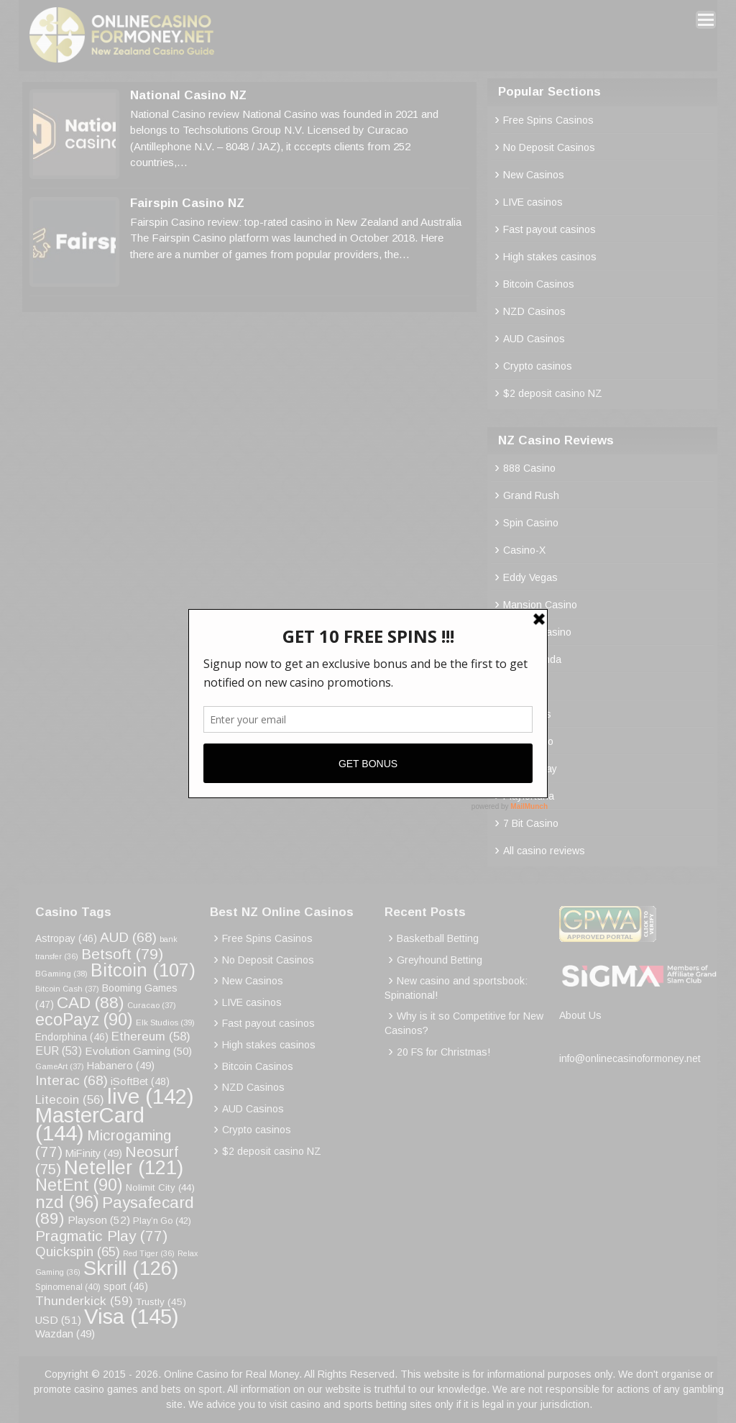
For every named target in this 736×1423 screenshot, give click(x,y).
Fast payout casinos (549, 229)
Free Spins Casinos (548, 120)
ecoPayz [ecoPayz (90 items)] (84, 1019)
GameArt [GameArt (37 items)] (59, 1066)
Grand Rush (531, 495)
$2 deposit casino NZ (552, 393)
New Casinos (533, 174)
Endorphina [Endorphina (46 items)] (72, 1037)
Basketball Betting (438, 938)
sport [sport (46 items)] (126, 1286)
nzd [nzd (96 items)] (67, 1202)
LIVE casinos (533, 202)
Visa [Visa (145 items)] (131, 1316)
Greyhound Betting (439, 960)
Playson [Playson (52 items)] (99, 1220)
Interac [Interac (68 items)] (71, 1080)
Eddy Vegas (530, 577)
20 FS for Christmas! (443, 1052)
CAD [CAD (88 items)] (90, 1002)
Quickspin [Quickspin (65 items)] (77, 1251)
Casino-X (524, 550)
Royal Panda (532, 659)
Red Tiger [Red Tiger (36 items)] (149, 1253)
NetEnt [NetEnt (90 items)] (79, 1185)
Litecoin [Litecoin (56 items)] (69, 1100)
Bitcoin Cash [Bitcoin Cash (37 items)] (67, 988)
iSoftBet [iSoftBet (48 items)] (140, 1081)
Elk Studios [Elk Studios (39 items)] (165, 1022)
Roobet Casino (537, 632)
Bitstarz (520, 686)
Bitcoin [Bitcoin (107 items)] (143, 970)
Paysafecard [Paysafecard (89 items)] (114, 1210)
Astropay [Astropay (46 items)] (66, 938)
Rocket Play (530, 768)
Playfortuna (528, 796)
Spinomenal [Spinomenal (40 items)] (68, 1287)
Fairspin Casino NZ (187, 203)
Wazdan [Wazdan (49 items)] (65, 1334)
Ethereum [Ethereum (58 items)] (150, 1036)
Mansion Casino (540, 604)
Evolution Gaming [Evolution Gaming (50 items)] (138, 1051)
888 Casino (529, 468)
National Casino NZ (188, 95)
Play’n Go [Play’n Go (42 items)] (162, 1221)
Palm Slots (527, 714)
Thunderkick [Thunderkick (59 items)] (84, 1301)
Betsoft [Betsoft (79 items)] (122, 954)
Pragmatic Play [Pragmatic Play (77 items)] (101, 1235)
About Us (580, 1015)
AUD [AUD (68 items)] (128, 937)
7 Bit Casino (530, 823)
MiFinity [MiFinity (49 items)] (93, 1153)
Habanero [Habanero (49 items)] (121, 1065)
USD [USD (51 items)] (58, 1320)
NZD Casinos (534, 311)
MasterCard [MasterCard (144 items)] (89, 1124)
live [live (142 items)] (150, 1096)
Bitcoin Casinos (538, 284)
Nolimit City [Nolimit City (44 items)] (160, 1187)
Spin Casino (530, 523)
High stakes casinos (550, 256)
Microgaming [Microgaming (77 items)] (103, 1143)
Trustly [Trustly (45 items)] (161, 1301)
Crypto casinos (537, 366)
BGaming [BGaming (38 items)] (61, 973)
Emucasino (528, 741)
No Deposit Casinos (549, 147)
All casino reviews (544, 850)
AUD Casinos (534, 338)
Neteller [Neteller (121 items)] (123, 1167)
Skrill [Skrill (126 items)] (130, 1268)
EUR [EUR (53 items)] (58, 1051)
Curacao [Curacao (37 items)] (151, 1005)
